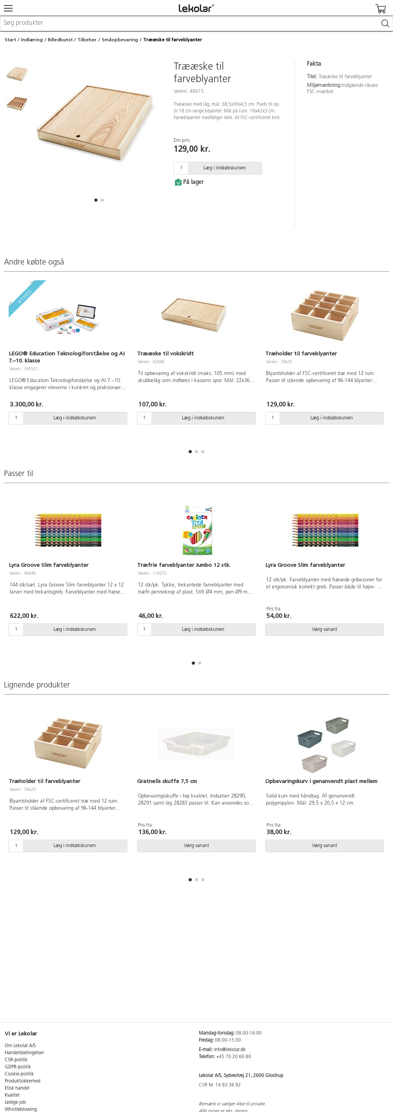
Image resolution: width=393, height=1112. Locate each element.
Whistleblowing (21, 1109)
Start (10, 39)
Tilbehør (87, 39)
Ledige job (15, 1102)
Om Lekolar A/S (20, 1046)
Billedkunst (60, 39)
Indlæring (32, 39)
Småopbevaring (120, 39)
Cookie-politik (19, 1074)
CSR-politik (16, 1060)
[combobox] (196, 23)
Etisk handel (17, 1088)
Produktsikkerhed (22, 1081)
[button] (95, 200)
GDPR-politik (18, 1067)
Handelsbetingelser (24, 1053)
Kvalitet (12, 1095)
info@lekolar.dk (230, 1050)
